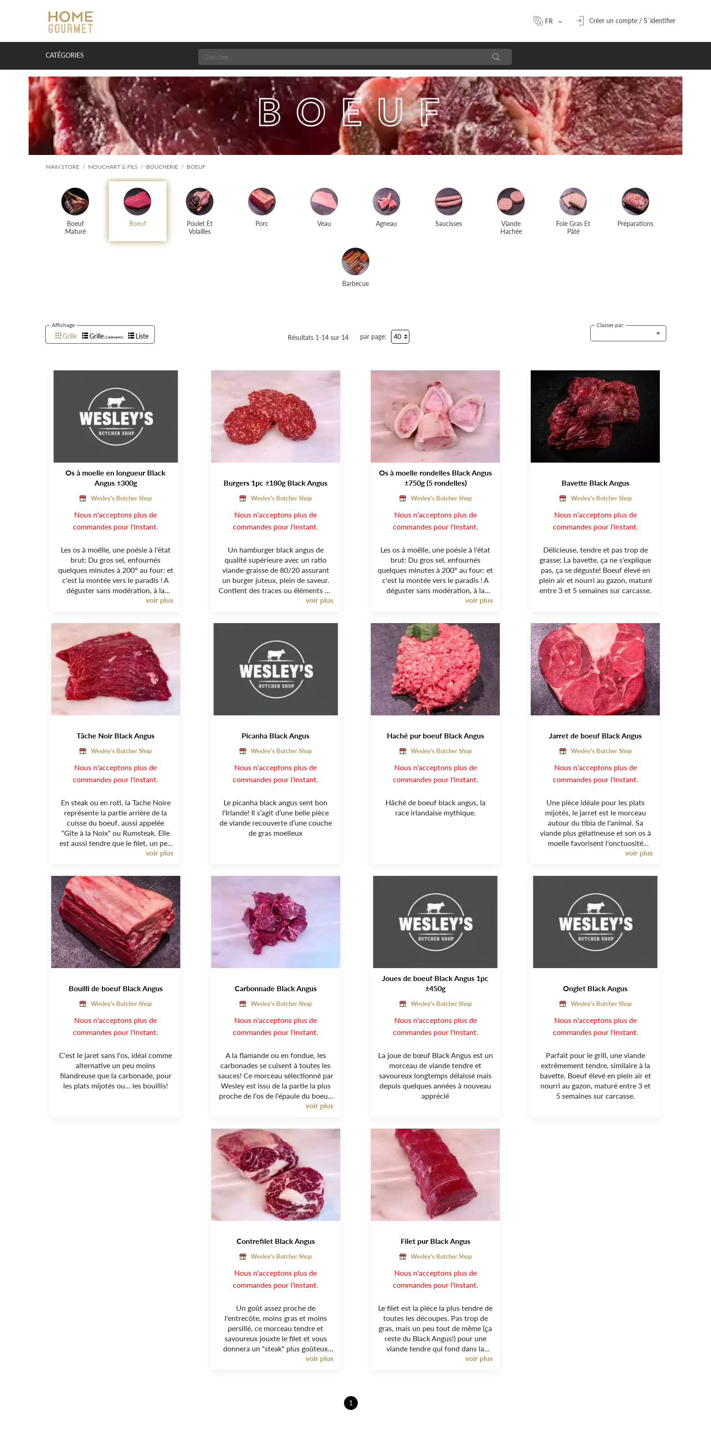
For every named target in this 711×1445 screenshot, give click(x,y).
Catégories (65, 55)
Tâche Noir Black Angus (115, 735)
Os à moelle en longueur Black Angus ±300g (115, 477)
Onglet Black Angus (595, 988)
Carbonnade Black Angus (276, 988)
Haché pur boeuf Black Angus (435, 735)
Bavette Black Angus (595, 482)
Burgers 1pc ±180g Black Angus (275, 482)
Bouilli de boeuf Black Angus (116, 988)
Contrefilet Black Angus (276, 1241)
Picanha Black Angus (275, 735)
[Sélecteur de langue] (552, 21)
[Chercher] (339, 57)
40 (397, 336)
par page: (373, 336)
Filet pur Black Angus (435, 1241)
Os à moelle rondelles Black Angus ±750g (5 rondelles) (435, 477)
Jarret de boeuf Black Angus (595, 735)
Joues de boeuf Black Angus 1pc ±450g (435, 983)
